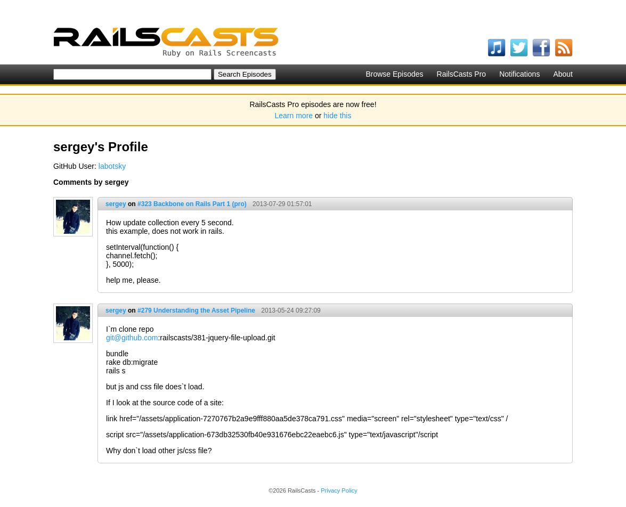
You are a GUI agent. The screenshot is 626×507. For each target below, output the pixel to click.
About (563, 74)
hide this (337, 115)
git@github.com (132, 337)
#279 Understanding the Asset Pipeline (196, 310)
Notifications (519, 74)
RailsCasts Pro (461, 74)
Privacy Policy (339, 490)
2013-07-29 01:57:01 (282, 204)
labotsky (112, 166)
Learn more (294, 115)
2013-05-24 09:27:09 (290, 310)
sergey (115, 204)
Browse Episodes (394, 74)
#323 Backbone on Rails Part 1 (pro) (192, 204)
